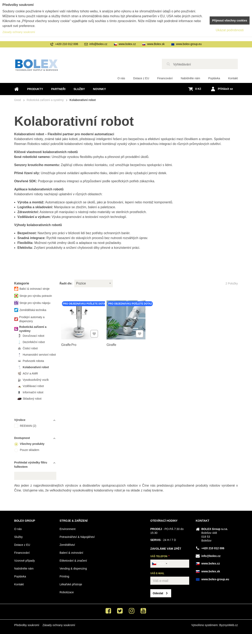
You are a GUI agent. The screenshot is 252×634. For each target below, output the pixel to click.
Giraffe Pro (69, 343)
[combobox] (159, 563)
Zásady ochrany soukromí (59, 625)
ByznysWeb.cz (228, 625)
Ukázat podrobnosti (230, 30)
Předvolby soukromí (26, 625)
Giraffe (112, 343)
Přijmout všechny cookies (229, 20)
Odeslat (158, 593)
